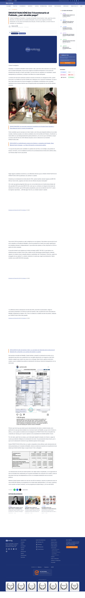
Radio (15, 0)
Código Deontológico (55, 549)
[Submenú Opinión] (53, 6)
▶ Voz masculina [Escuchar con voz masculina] (22, 33)
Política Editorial (54, 545)
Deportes (30, 6)
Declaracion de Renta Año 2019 (14, 278)
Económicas (22, 6)
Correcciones (53, 547)
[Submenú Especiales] (69, 6)
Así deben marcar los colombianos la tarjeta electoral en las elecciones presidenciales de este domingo (49, 509)
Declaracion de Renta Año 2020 (14, 318)
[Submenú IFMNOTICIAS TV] (79, 6)
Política (15, 6)
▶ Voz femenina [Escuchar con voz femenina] (14, 33)
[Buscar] (78, 3)
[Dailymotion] (16, 549)
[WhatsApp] (7, 551)
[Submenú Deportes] (33, 6)
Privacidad (53, 562)
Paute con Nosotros (55, 558)
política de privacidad (72, 64)
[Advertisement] (32, 163)
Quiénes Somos (54, 542)
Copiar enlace (25, 489)
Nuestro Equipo (54, 543)
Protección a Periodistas (56, 552)
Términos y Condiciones (55, 560)
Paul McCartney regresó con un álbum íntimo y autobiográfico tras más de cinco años (15, 508)
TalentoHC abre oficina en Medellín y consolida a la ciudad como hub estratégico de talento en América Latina (32, 509)
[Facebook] (7, 549)
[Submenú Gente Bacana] (62, 6)
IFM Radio (39, 544)
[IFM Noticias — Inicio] (9, 3)
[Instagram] (9, 549)
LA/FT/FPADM (54, 553)
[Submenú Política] (18, 6)
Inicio (9, 9)
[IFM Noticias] (9, 540)
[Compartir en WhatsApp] (14, 490)
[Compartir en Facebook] (17, 490)
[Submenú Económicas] (26, 6)
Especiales (65, 6)
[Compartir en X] (20, 490)
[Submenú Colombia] (12, 6)
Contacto (53, 556)
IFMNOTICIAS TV (74, 6)
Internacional (43, 6)
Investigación (14, 9)
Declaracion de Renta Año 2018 (14, 210)
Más (81, 6)
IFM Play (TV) (39, 542)
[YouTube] (14, 549)
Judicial (37, 6)
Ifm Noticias (23, 210)
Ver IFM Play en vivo (72, 547)
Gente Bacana (57, 6)
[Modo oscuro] (75, 3)
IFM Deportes (39, 547)
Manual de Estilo (54, 550)
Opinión (50, 6)
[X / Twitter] (11, 549)
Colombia (8, 6)
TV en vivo (9, 0)
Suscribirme (67, 62)
